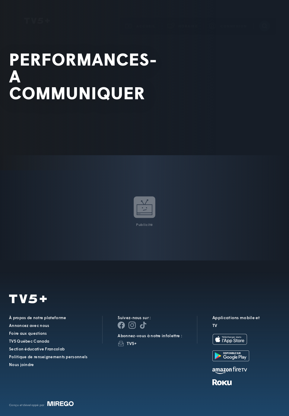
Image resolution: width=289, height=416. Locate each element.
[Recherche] (264, 17)
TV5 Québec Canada (29, 341)
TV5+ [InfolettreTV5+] (132, 343)
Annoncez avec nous (29, 325)
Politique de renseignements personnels (48, 356)
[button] (183, 17)
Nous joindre (21, 364)
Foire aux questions (28, 333)
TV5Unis (37, 12)
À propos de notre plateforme (37, 317)
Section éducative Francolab (37, 349)
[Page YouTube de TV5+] (143, 325)
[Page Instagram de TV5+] (132, 325)
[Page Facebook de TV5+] (121, 325)
